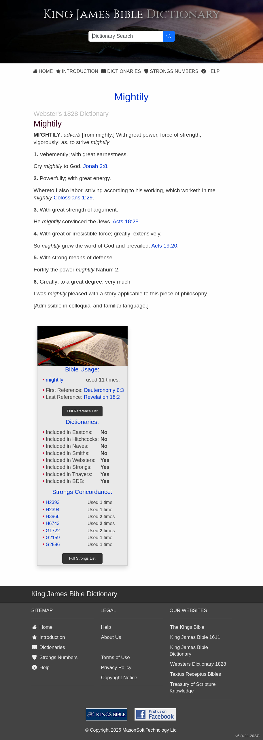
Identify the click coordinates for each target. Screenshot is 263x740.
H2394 (53, 509)
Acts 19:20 (164, 246)
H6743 (53, 523)
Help (210, 71)
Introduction (77, 71)
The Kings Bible (187, 627)
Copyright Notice (119, 677)
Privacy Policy (116, 667)
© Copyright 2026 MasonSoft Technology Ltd (131, 730)
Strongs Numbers (171, 71)
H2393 (53, 502)
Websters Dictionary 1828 (198, 664)
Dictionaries (121, 71)
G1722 (53, 530)
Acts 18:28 (126, 221)
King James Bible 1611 (195, 637)
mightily (54, 380)
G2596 (53, 544)
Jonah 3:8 (95, 166)
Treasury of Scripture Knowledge (193, 688)
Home (43, 71)
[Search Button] (169, 36)
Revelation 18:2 (102, 397)
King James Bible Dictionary (189, 651)
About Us (111, 637)
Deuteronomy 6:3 (104, 390)
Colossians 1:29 (73, 198)
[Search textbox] (125, 36)
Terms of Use (115, 657)
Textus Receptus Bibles (195, 674)
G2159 (53, 537)
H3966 (53, 516)
